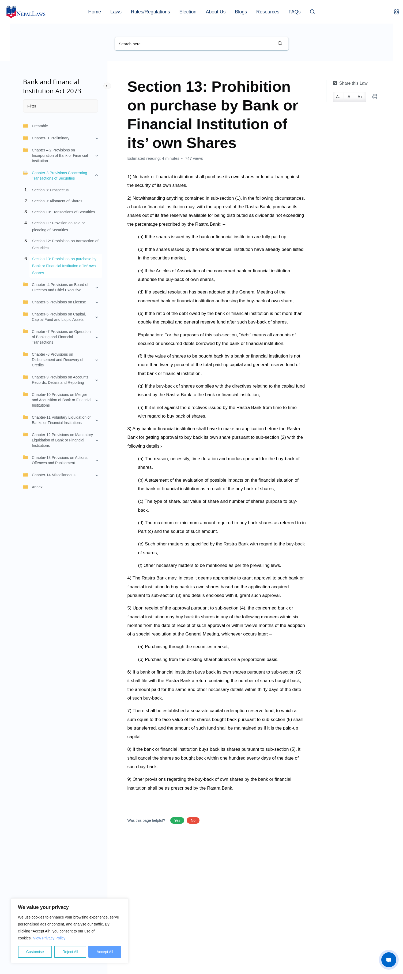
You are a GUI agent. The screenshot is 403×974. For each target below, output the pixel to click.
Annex (33, 486)
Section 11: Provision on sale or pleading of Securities (58, 226)
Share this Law (350, 83)
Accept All (105, 952)
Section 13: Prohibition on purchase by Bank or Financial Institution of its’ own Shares (64, 266)
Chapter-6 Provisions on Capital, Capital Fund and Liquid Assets (54, 316)
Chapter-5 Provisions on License (54, 301)
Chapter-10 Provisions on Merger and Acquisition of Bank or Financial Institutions (57, 399)
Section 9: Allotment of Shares (57, 201)
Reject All (70, 952)
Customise (35, 952)
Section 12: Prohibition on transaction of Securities (65, 244)
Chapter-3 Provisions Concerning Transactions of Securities (55, 175)
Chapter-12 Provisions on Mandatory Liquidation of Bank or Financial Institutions (58, 440)
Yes (177, 820)
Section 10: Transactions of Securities (63, 212)
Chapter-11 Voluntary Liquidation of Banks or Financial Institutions (57, 420)
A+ (360, 97)
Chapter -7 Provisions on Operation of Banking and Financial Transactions (57, 336)
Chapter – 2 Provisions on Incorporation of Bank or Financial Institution (55, 155)
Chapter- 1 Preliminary (46, 137)
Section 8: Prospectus (50, 190)
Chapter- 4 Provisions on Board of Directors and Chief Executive (55, 287)
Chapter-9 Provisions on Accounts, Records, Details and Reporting (56, 379)
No (193, 820)
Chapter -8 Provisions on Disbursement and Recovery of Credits (53, 359)
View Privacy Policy (49, 938)
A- (338, 97)
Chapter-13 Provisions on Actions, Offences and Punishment (55, 460)
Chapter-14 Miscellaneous (49, 474)
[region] (70, 930)
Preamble (35, 125)
